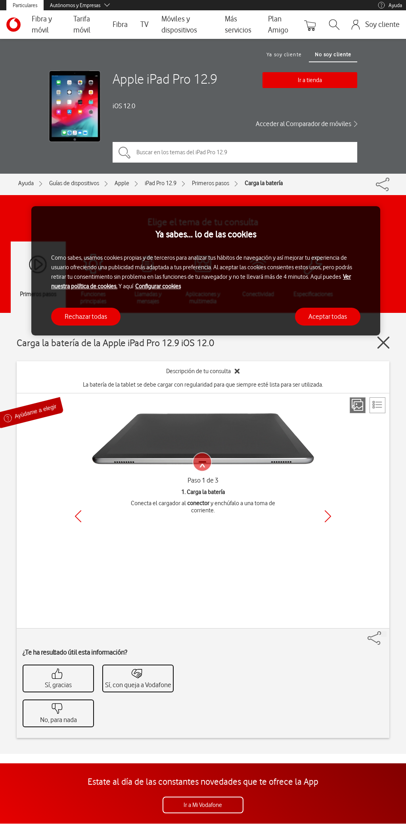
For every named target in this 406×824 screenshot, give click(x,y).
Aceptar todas (327, 316)
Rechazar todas (86, 316)
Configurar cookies (158, 286)
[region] (205, 271)
